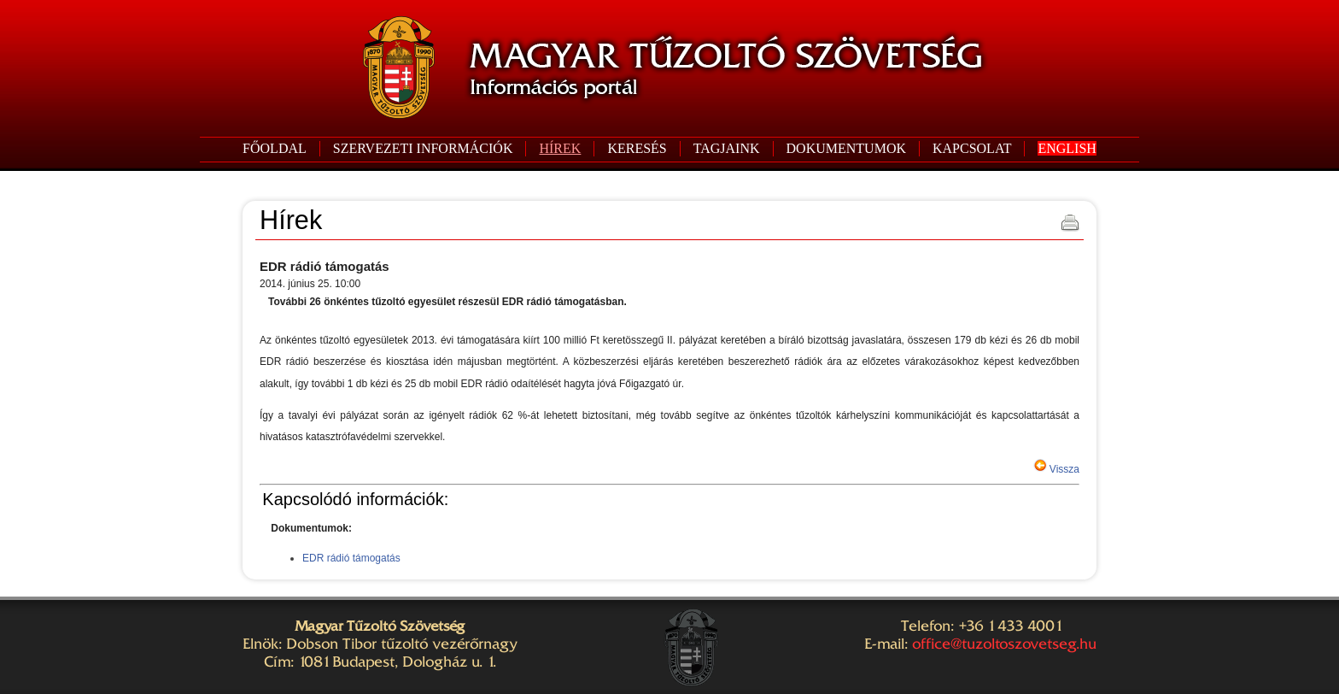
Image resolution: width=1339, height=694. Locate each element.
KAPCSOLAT (972, 148)
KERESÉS (636, 148)
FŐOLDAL (275, 148)
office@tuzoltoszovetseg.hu (1004, 643)
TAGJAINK (726, 148)
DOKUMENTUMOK (846, 148)
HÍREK (560, 148)
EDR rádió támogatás (351, 558)
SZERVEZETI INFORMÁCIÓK (423, 148)
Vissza (1063, 469)
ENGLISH (1067, 148)
